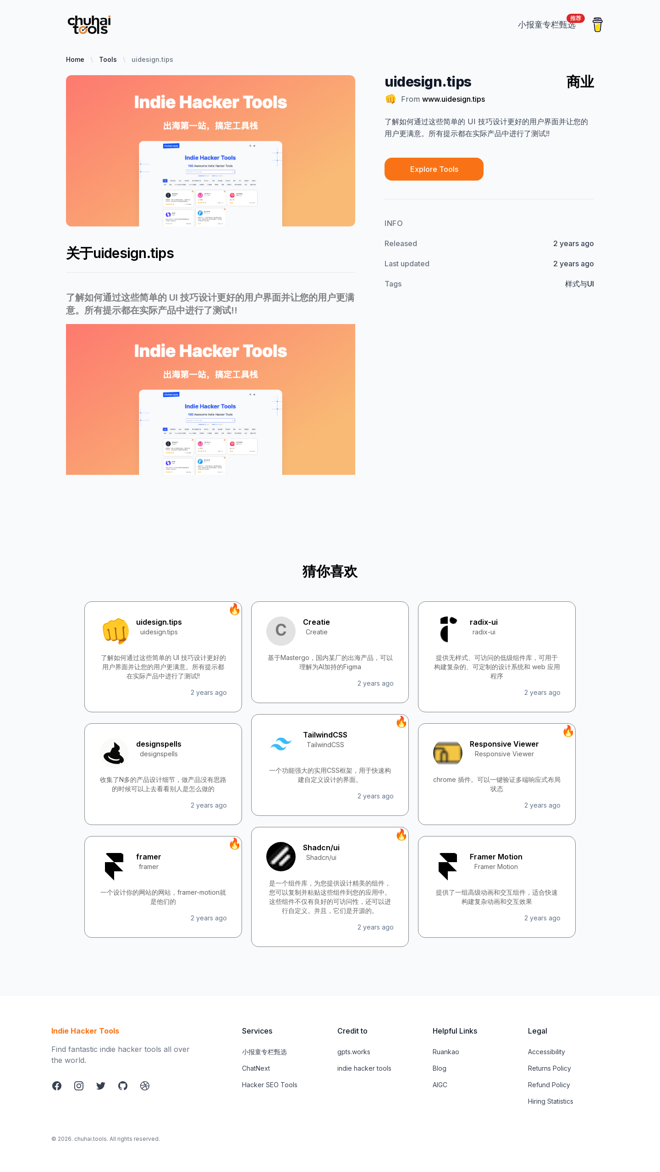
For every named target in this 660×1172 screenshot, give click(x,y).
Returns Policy (549, 1068)
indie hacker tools (364, 1068)
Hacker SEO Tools (269, 1085)
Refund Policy (549, 1085)
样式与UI (579, 283)
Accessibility (546, 1052)
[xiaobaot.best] (547, 24)
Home (75, 59)
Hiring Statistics (550, 1101)
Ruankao (446, 1052)
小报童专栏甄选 (264, 1052)
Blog (439, 1068)
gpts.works (353, 1052)
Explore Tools (434, 169)
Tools (108, 59)
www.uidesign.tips (453, 99)
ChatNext (256, 1068)
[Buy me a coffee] (597, 24)
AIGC (440, 1085)
